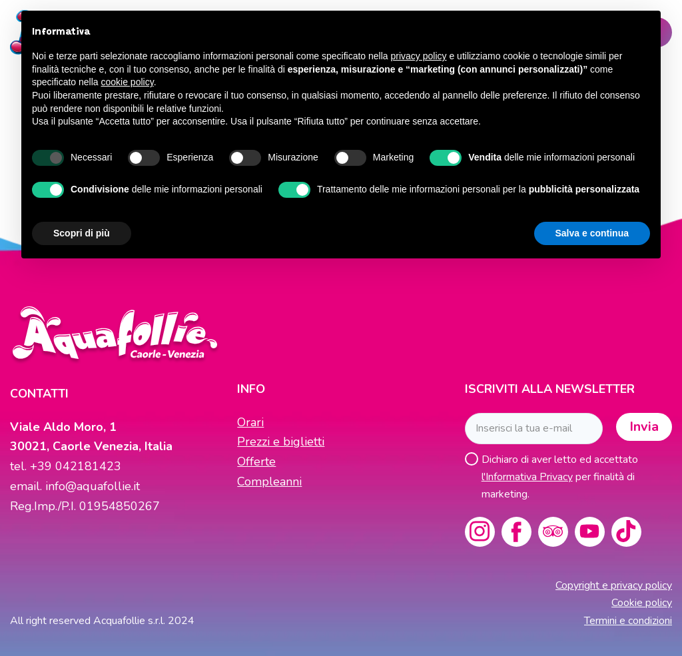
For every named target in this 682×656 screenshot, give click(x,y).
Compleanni (269, 482)
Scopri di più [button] (81, 233)
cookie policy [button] (127, 82)
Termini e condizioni (628, 620)
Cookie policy (641, 602)
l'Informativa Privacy (527, 477)
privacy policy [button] (419, 56)
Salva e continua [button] (592, 233)
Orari (250, 422)
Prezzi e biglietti (280, 442)
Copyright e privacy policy (613, 585)
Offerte (256, 462)
